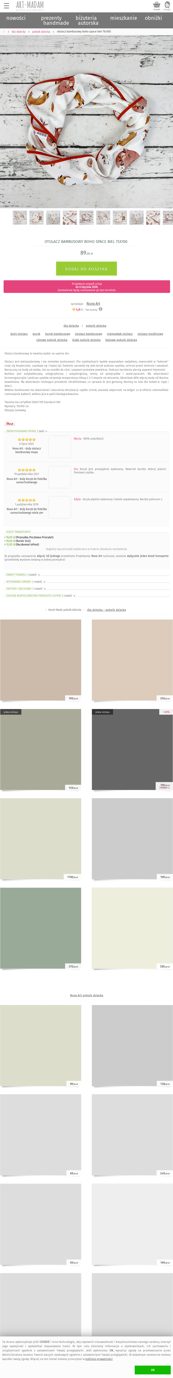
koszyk (157, 9)
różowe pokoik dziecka (51, 340)
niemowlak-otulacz (120, 333)
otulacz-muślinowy (150, 333)
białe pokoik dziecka (86, 340)
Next (165, 115)
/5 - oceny (84, 310)
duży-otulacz (19, 333)
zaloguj (167, 9)
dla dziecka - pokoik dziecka (106, 609)
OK (153, 1370)
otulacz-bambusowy (88, 333)
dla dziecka (71, 325)
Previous (7, 115)
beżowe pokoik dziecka (121, 340)
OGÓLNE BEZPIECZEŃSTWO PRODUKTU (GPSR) (41, 595)
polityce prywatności (99, 1359)
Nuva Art (93, 303)
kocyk (36, 333)
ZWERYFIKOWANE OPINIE (27, 431)
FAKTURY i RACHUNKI (26, 588)
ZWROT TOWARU (23, 574)
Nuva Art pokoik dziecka (86, 995)
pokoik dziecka (96, 325)
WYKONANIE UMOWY (26, 581)
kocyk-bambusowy (57, 333)
